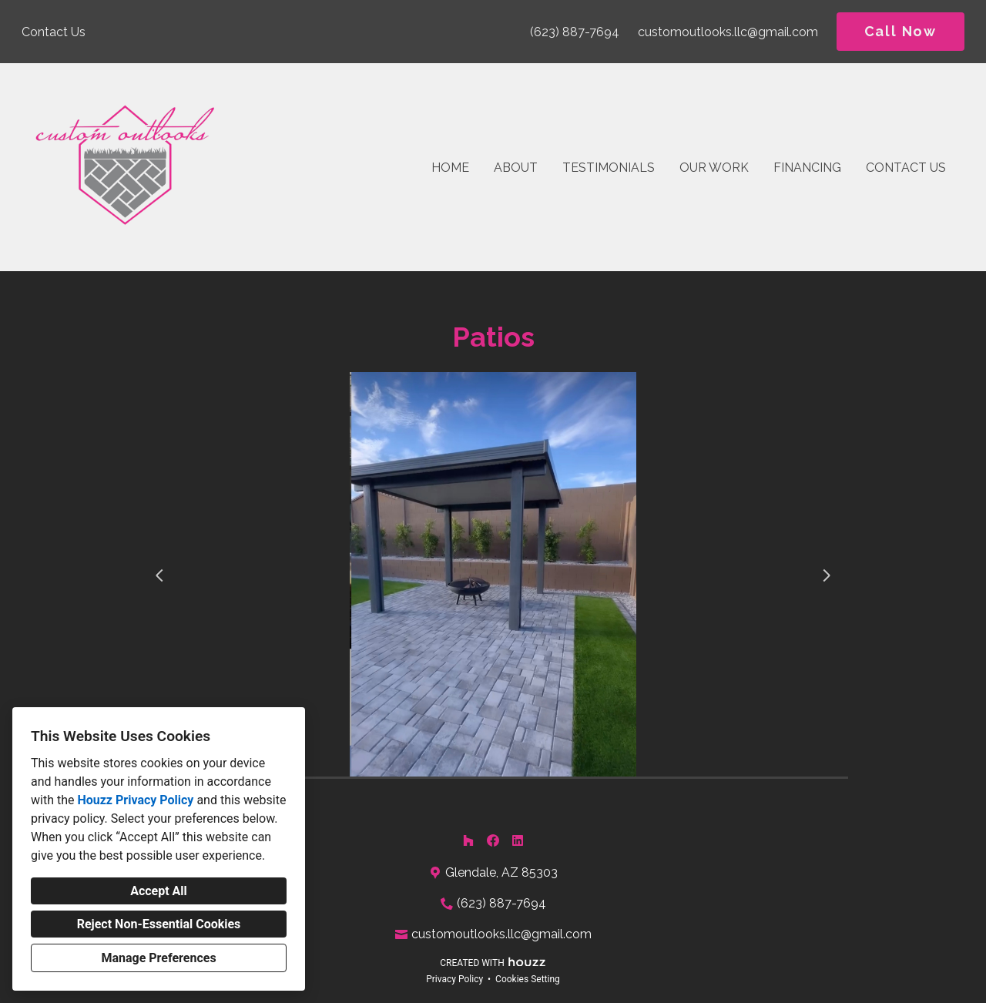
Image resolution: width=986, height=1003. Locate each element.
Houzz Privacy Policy (135, 800)
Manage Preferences (158, 958)
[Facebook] (493, 840)
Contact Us (906, 167)
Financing (807, 167)
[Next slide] (826, 575)
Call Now (900, 31)
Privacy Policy (454, 979)
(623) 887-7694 (574, 32)
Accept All (158, 891)
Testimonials (608, 167)
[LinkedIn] (518, 840)
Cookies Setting (527, 979)
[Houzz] (468, 840)
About (516, 167)
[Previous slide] (159, 575)
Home (450, 167)
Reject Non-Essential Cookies (159, 924)
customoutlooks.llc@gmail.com (728, 32)
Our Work (714, 167)
